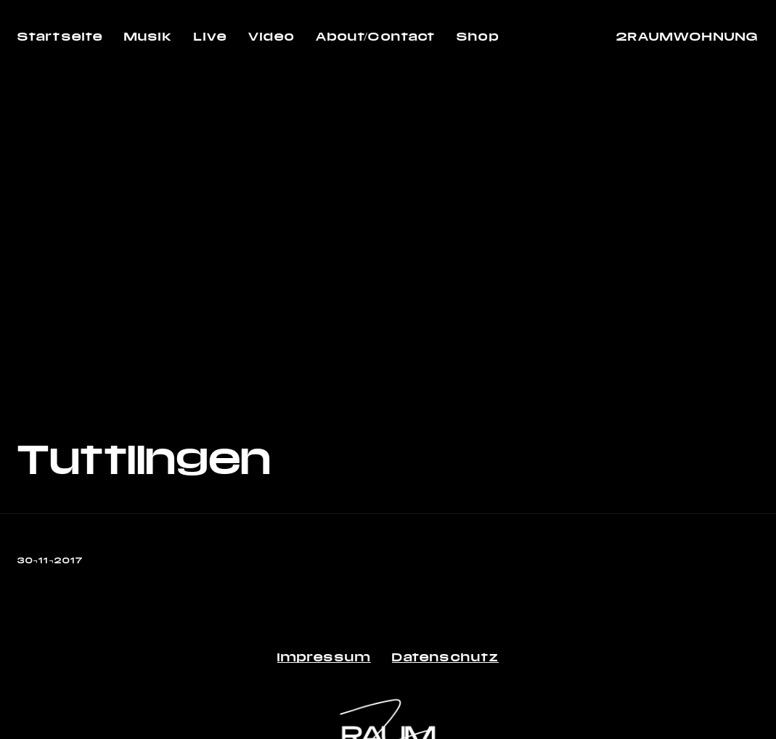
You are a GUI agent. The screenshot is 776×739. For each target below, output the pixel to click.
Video (271, 35)
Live (210, 35)
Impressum (324, 656)
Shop (478, 35)
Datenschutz (445, 656)
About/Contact (376, 35)
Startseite (60, 35)
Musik (148, 35)
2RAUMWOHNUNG (687, 35)
